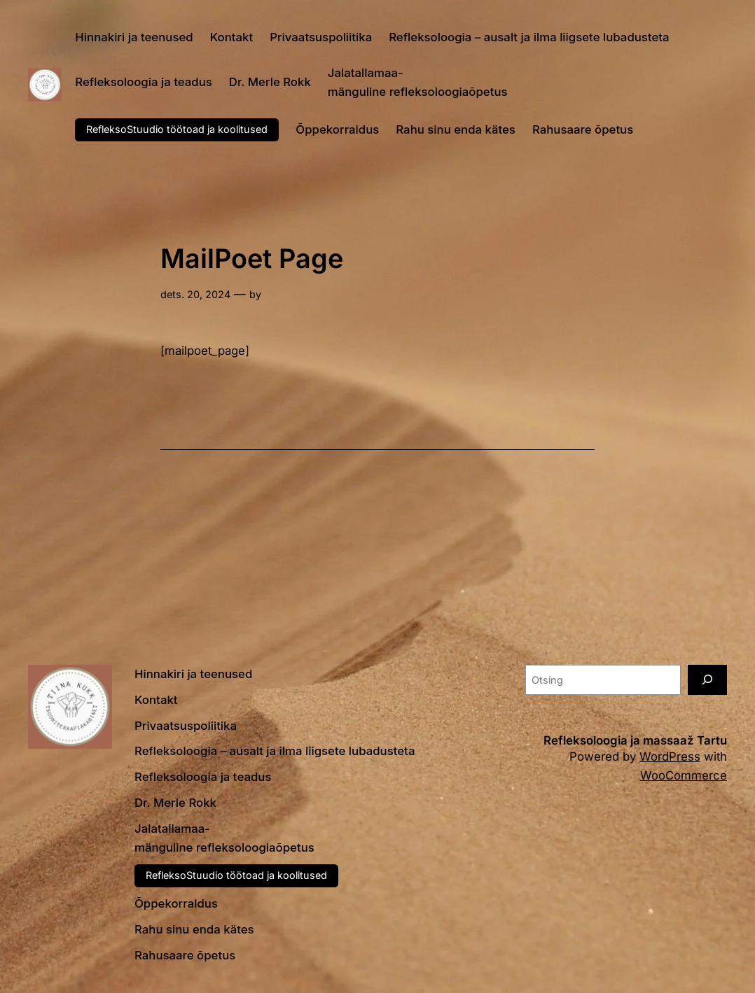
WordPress (669, 756)
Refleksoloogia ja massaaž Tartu (635, 740)
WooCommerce (683, 775)
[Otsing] (707, 680)
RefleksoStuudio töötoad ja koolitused (177, 129)
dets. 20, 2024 (195, 294)
